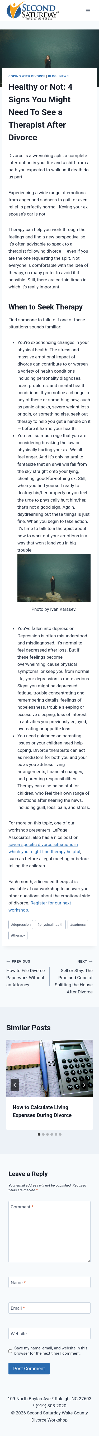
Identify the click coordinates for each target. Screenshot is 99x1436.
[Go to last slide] (15, 1085)
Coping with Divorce (26, 76)
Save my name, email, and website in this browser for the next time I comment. (50, 1351)
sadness (78, 924)
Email (18, 1308)
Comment (22, 1206)
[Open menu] (88, 10)
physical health (50, 924)
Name (18, 1282)
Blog (52, 76)
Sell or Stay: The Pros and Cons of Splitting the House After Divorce (73, 976)
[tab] (39, 1134)
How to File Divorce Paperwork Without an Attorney (25, 972)
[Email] (49, 1308)
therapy (18, 935)
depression (21, 924)
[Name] (49, 1282)
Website (19, 1333)
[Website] (49, 1333)
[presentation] (49, 1068)
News (64, 76)
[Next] (84, 1085)
